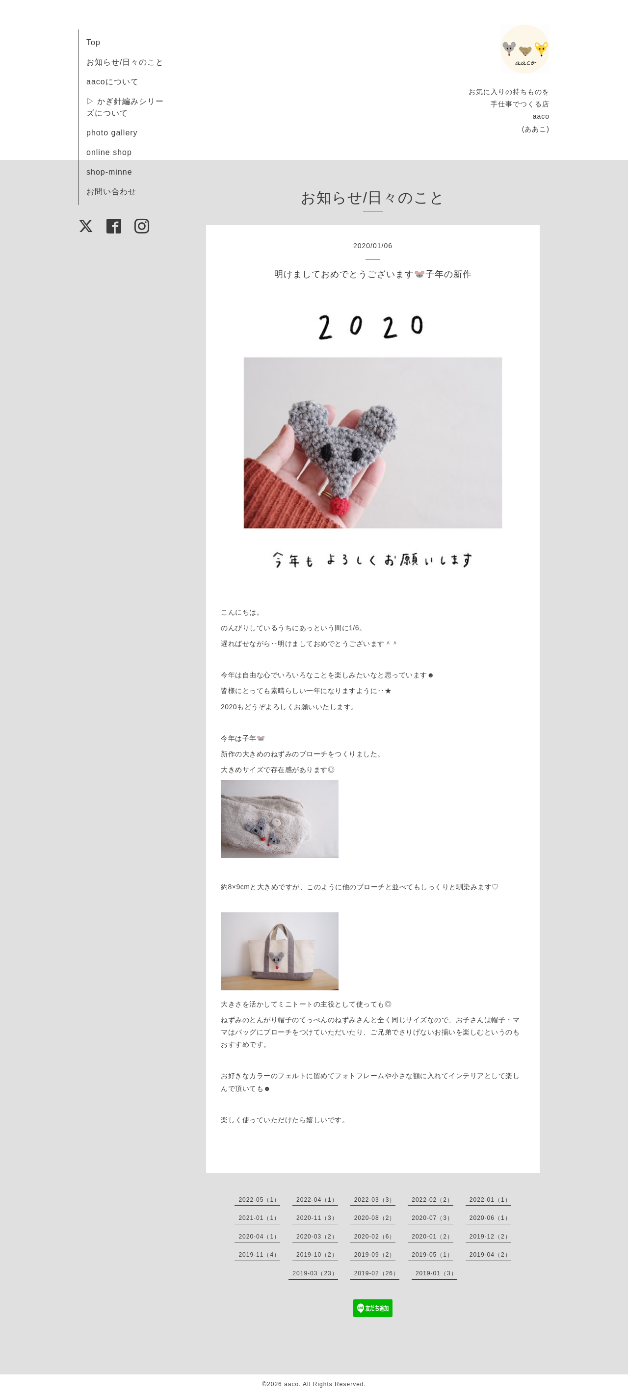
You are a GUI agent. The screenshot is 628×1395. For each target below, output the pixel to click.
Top (93, 42)
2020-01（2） (432, 1236)
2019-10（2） (317, 1254)
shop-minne (109, 172)
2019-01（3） (436, 1273)
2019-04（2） (490, 1254)
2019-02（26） (376, 1273)
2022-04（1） (317, 1199)
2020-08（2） (375, 1217)
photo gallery (112, 133)
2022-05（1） (259, 1199)
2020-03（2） (317, 1236)
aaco (291, 1384)
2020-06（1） (490, 1217)
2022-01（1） (490, 1199)
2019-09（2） (375, 1254)
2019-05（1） (432, 1254)
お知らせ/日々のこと (125, 62)
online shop (109, 152)
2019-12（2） (490, 1236)
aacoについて (112, 82)
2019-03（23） (315, 1273)
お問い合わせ (111, 191)
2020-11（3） (317, 1217)
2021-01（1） (259, 1217)
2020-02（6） (375, 1236)
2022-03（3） (375, 1199)
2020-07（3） (432, 1217)
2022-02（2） (432, 1199)
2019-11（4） (259, 1254)
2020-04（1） (259, 1236)
